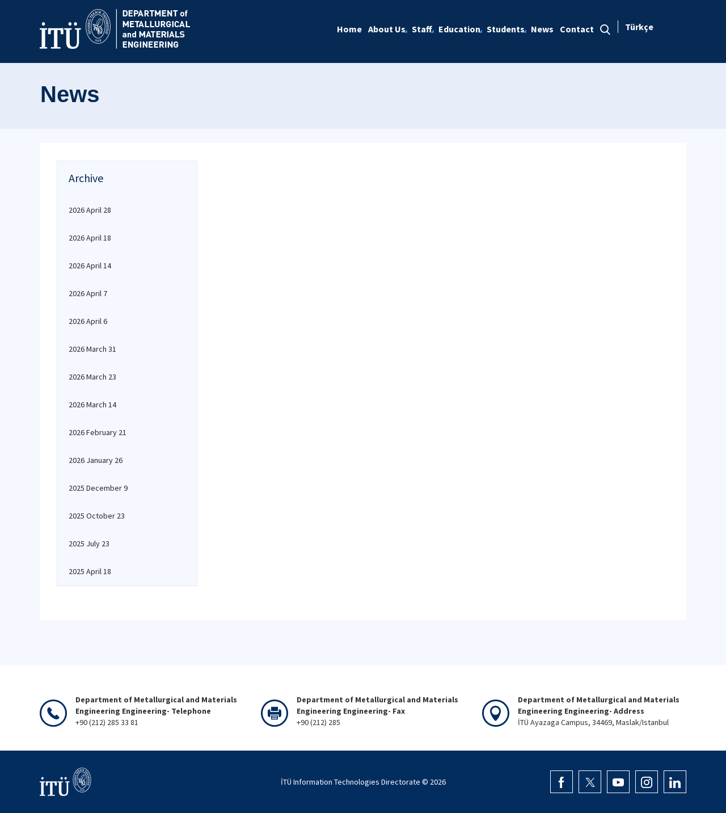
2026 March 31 (92, 349)
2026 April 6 (88, 321)
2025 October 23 (97, 516)
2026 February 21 (97, 432)
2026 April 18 (90, 238)
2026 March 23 (92, 377)
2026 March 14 (92, 404)
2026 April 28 (90, 210)
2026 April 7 (88, 293)
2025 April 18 (90, 571)
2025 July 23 (89, 543)
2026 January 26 (96, 460)
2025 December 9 (98, 488)
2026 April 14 (90, 265)
